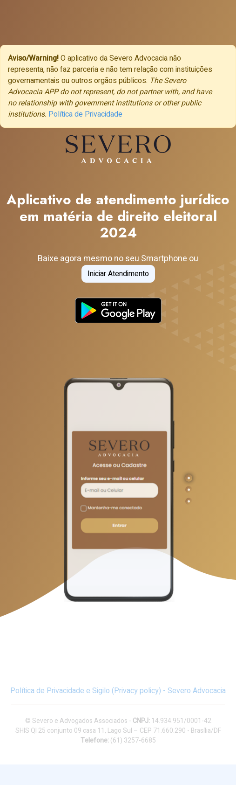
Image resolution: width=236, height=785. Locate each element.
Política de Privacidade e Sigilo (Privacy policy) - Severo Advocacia (118, 690)
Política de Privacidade (85, 114)
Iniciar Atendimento (118, 273)
